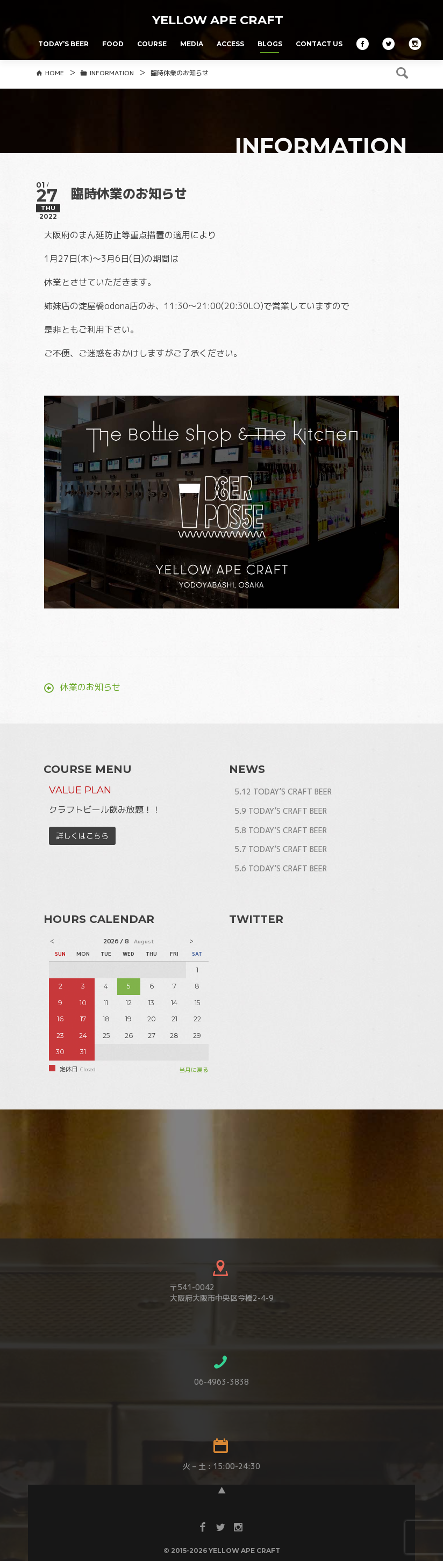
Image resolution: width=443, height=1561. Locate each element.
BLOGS (270, 44)
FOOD (113, 44)
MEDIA (191, 44)
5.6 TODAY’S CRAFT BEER (280, 882)
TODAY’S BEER (63, 44)
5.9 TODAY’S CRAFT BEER (280, 825)
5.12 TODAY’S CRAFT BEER (283, 805)
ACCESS (230, 44)
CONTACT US (319, 44)
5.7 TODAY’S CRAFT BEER (280, 863)
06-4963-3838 (221, 1396)
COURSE (152, 44)
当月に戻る (194, 1083)
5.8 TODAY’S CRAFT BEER (280, 844)
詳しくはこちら (82, 849)
